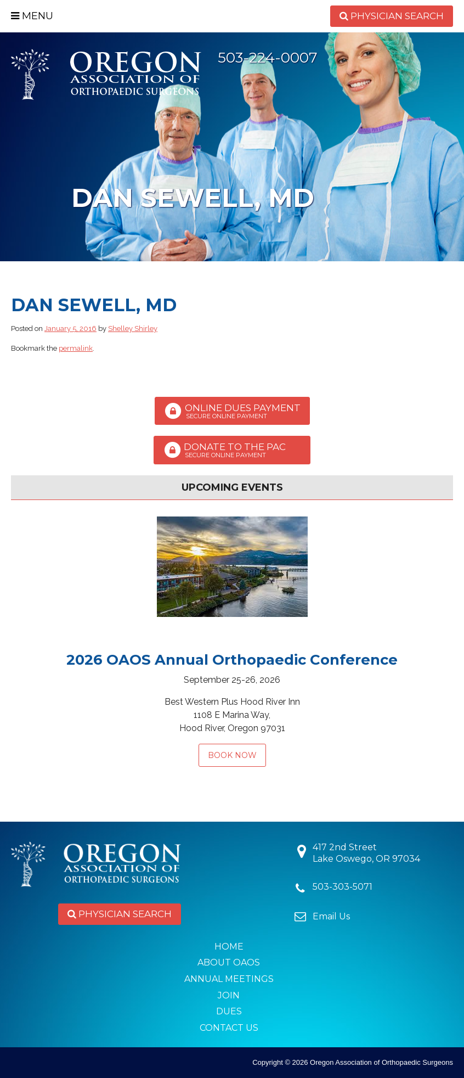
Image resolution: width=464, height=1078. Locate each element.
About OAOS (228, 962)
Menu (32, 16)
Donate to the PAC (232, 450)
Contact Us (229, 1028)
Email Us (331, 916)
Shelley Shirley (132, 328)
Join (229, 995)
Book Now (232, 755)
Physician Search (391, 15)
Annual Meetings (229, 979)
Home (229, 946)
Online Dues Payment (232, 411)
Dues (229, 1011)
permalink (76, 348)
